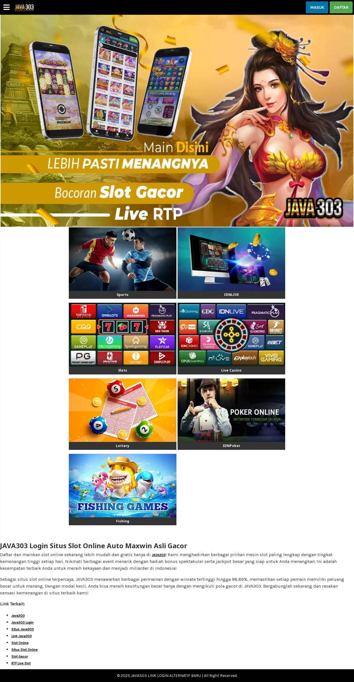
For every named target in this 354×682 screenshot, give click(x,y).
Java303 (18, 616)
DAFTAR (341, 7)
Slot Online (20, 643)
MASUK (317, 7)
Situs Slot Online (24, 650)
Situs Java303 (22, 629)
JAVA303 (158, 555)
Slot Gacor (19, 656)
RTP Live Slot (21, 663)
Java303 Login (22, 622)
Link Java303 (21, 636)
